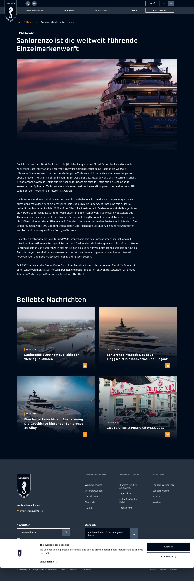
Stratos (156, 496)
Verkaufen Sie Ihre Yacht (128, 500)
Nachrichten (33, 22)
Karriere (157, 502)
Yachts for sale (160, 10)
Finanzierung (125, 507)
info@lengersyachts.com (31, 510)
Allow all (168, 560)
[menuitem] (164, 3)
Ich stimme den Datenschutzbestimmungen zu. (44, 542)
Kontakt (89, 507)
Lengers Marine (161, 490)
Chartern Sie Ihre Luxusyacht (128, 486)
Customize (168, 570)
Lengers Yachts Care (163, 484)
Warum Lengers (93, 484)
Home (19, 22)
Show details (47, 575)
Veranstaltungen (94, 490)
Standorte (90, 502)
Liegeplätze (125, 493)
